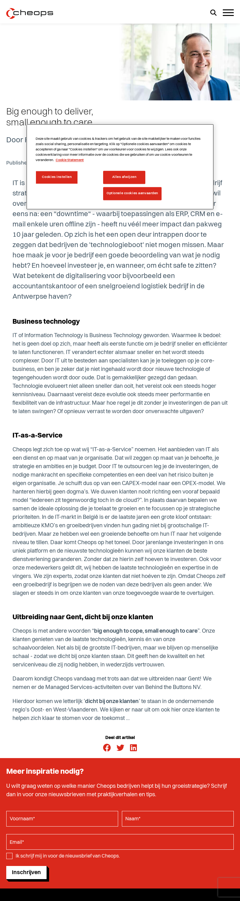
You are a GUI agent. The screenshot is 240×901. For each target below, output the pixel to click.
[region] (120, 167)
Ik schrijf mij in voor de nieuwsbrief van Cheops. (68, 856)
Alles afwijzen (124, 177)
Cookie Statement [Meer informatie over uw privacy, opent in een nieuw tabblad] (70, 160)
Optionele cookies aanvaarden (132, 193)
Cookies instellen (57, 177)
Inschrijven (26, 872)
